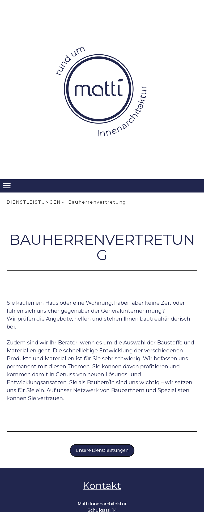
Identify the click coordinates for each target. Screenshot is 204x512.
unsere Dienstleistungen (102, 450)
